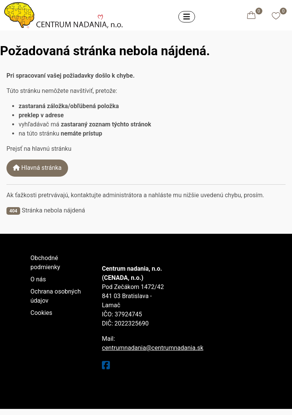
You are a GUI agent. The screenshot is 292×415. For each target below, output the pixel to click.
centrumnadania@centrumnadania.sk (152, 347)
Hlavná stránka (37, 167)
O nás (38, 279)
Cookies (41, 312)
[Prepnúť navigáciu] (186, 16)
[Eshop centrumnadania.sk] (66, 14)
